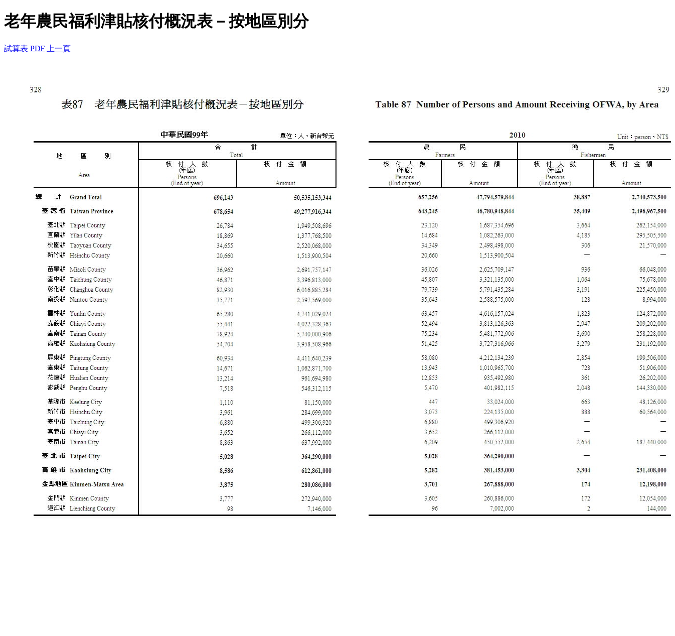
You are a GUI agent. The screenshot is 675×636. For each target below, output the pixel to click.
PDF (37, 48)
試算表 (16, 48)
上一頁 (59, 48)
